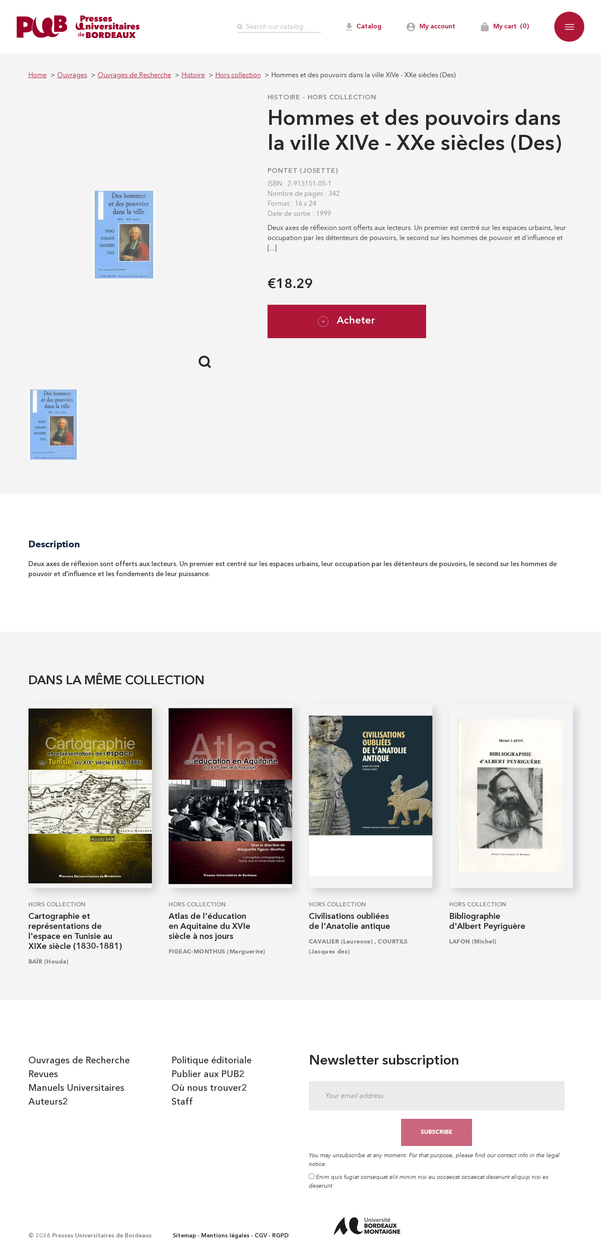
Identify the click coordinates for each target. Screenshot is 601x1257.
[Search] (279, 27)
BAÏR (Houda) (48, 961)
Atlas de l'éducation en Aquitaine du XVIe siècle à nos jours (209, 927)
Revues (43, 1074)
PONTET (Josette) (303, 171)
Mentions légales (225, 1236)
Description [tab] (54, 544)
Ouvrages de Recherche (79, 1060)
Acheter (346, 321)
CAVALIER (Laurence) (341, 941)
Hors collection (342, 97)
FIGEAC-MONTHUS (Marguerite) (217, 951)
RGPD (280, 1236)
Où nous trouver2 (209, 1088)
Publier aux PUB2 (208, 1074)
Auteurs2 (48, 1102)
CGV (261, 1236)
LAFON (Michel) (472, 941)
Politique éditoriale (212, 1060)
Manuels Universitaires (76, 1088)
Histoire (284, 97)
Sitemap (184, 1236)
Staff (182, 1102)
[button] (569, 27)
